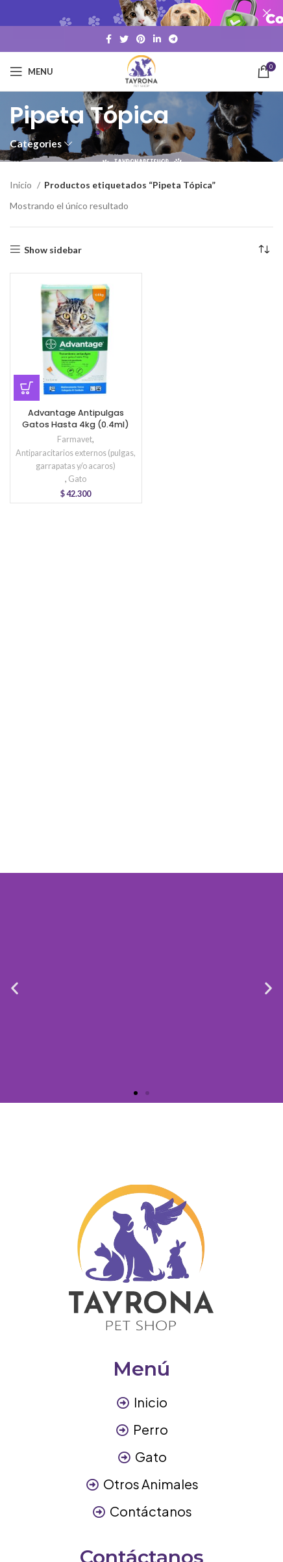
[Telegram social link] (173, 39)
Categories (36, 144)
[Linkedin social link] (157, 39)
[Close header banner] (267, 13)
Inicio (22, 184)
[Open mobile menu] (31, 71)
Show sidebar (53, 249)
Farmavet (74, 439)
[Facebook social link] (109, 39)
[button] (27, 388)
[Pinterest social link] (140, 39)
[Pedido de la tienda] (263, 250)
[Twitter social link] (124, 39)
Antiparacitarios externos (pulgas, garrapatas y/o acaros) (76, 459)
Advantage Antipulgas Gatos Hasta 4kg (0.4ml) (75, 418)
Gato (77, 479)
